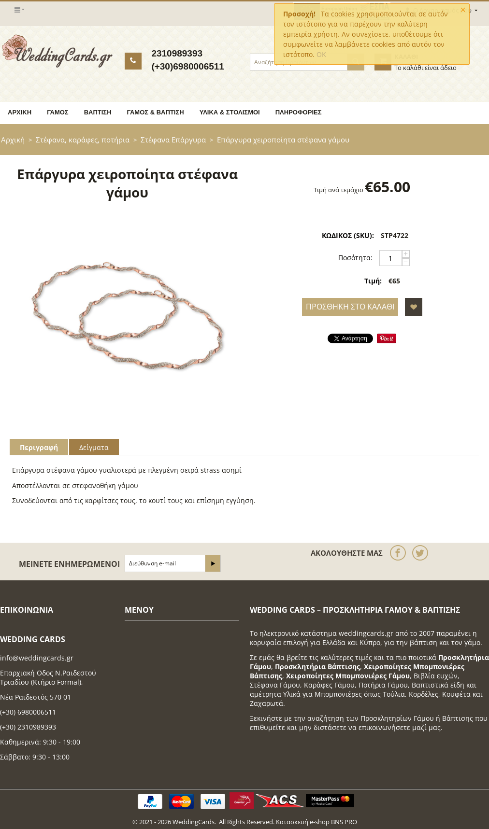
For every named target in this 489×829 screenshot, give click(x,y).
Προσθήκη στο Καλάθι (350, 306)
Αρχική (19, 112)
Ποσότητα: (355, 257)
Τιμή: (373, 280)
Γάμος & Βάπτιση (155, 112)
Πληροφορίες (298, 112)
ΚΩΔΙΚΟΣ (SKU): (348, 235)
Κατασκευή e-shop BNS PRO (316, 821)
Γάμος (58, 112)
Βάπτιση (98, 112)
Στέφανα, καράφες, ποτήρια (82, 139)
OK (321, 54)
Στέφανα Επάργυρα (173, 139)
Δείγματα (94, 447)
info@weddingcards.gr (36, 657)
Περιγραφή (39, 447)
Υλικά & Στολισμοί (230, 112)
